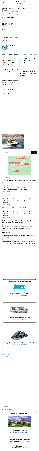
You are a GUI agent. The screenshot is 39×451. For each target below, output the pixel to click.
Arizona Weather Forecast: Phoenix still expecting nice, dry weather (18, 236)
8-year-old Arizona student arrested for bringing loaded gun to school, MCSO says (19, 181)
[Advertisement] (19, 259)
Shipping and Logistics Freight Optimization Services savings (19, 449)
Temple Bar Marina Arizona (19, 2)
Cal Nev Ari (5, 356)
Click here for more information (19, 295)
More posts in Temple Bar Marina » (30, 54)
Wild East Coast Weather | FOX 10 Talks (14, 208)
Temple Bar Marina (13, 37)
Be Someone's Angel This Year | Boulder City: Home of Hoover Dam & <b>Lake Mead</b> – (18, 222)
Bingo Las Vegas (6, 354)
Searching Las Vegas (7, 353)
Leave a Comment (6, 191)
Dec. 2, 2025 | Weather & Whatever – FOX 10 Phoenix (18, 195)
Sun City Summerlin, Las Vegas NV (19, 432)
